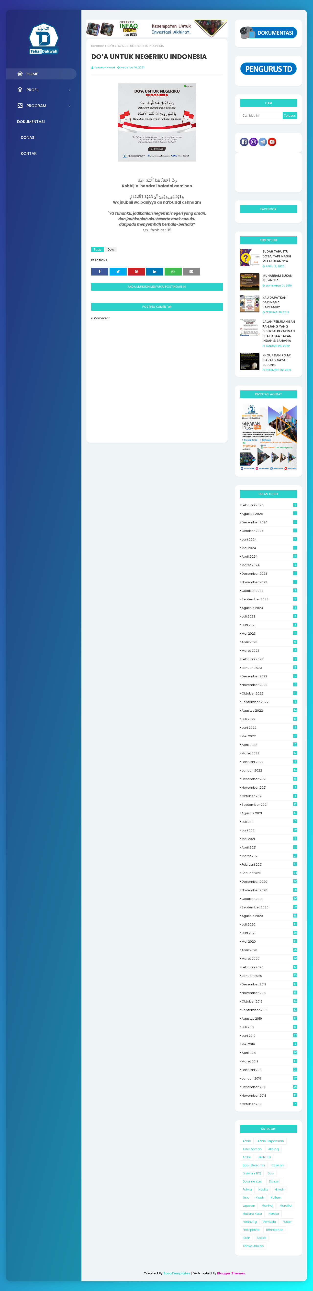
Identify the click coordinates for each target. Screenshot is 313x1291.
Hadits (263, 1189)
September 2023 (269, 599)
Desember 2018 (269, 1087)
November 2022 (269, 685)
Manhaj (267, 1205)
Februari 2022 (269, 762)
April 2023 (269, 642)
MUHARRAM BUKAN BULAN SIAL (277, 278)
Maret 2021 (269, 856)
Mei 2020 (269, 941)
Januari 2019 (269, 1078)
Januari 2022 (269, 770)
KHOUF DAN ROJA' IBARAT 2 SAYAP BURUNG (276, 360)
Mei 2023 (269, 633)
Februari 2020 (269, 967)
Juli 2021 (269, 821)
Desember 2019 (269, 984)
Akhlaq (273, 1149)
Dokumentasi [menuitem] (31, 121)
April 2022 (269, 744)
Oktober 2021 (269, 796)
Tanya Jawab (253, 1246)
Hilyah (279, 1189)
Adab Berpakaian (270, 1141)
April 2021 (269, 847)
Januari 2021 (269, 873)
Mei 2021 (269, 839)
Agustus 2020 (269, 916)
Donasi (274, 1181)
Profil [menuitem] (28, 90)
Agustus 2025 (269, 513)
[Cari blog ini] (261, 115)
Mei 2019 (269, 1044)
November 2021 (269, 787)
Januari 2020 (269, 975)
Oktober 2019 (269, 1001)
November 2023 (269, 582)
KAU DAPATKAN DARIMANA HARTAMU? (274, 302)
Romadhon (274, 1230)
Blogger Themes (231, 1273)
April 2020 (269, 950)
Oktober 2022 (269, 693)
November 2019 (269, 993)
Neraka (273, 1214)
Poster (287, 1222)
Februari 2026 (269, 505)
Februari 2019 (269, 1070)
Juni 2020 (269, 933)
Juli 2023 (269, 616)
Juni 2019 (269, 1035)
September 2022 (269, 702)
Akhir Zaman (252, 1149)
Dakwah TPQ (252, 1173)
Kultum (276, 1197)
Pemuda (269, 1222)
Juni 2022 (269, 727)
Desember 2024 (269, 522)
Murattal (286, 1205)
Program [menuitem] (31, 106)
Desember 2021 (269, 779)
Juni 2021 (269, 830)
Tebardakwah (104, 67)
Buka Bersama (254, 1165)
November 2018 (269, 1095)
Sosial (261, 1238)
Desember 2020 (269, 881)
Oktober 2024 (269, 531)
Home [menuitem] (27, 74)
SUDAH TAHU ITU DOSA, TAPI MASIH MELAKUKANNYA (276, 256)
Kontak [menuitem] (29, 153)
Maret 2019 (269, 1061)
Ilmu (246, 1197)
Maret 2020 (269, 958)
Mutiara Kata (252, 1214)
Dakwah (277, 1165)
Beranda (97, 46)
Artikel (247, 1157)
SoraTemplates (176, 1273)
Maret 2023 (269, 650)
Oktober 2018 (269, 1104)
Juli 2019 (269, 1027)
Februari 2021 (269, 864)
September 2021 (269, 804)
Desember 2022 (269, 676)
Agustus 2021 (269, 813)
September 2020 (269, 907)
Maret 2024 (269, 565)
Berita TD (264, 1157)
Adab (247, 1141)
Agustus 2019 (269, 1018)
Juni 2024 (269, 539)
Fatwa (247, 1189)
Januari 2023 (269, 667)
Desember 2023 (269, 573)
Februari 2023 (269, 659)
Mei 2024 (269, 548)
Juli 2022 (269, 719)
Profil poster (251, 1230)
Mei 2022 (269, 736)
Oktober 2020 (269, 898)
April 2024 (269, 556)
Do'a (110, 46)
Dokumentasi (252, 1181)
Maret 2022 (269, 753)
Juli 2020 (269, 924)
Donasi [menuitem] (28, 137)
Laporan (249, 1205)
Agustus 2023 (269, 608)
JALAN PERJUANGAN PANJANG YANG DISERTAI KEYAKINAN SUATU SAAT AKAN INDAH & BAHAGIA (278, 331)
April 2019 (269, 1052)
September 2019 (269, 1010)
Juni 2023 (269, 625)
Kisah (260, 1197)
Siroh (246, 1238)
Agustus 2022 (269, 710)
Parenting (250, 1222)
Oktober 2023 (269, 590)
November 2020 (269, 890)
